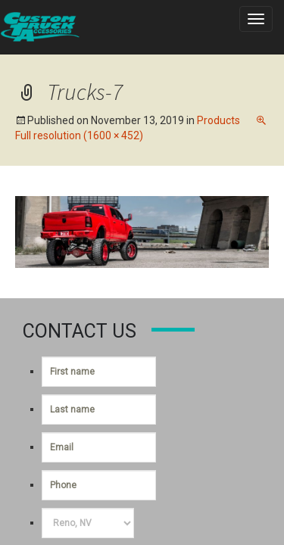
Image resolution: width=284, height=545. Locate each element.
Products (218, 120)
